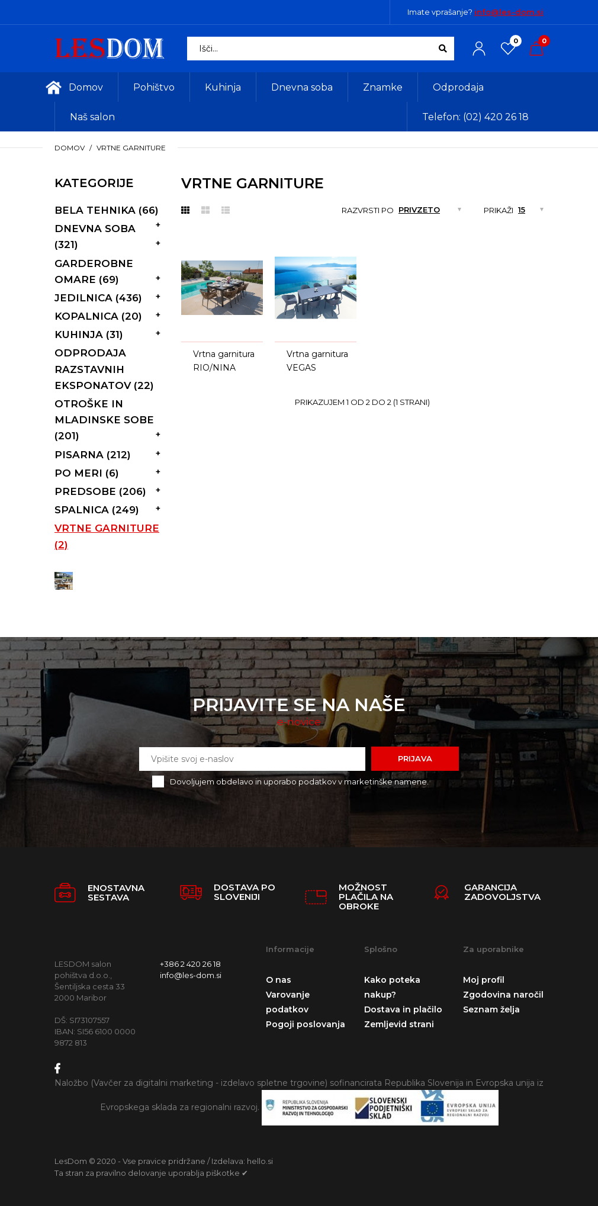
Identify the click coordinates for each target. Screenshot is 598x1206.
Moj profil (483, 980)
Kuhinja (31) (88, 334)
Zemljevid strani (399, 1024)
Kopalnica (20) (98, 316)
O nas (278, 980)
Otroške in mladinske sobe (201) (104, 420)
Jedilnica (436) (98, 298)
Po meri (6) (86, 473)
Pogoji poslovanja (305, 1024)
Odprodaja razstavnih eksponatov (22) (104, 369)
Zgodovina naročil (503, 994)
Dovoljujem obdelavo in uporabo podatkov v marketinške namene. (299, 781)
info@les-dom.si (509, 12)
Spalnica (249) (96, 510)
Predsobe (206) (100, 491)
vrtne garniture (131, 147)
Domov (69, 147)
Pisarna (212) (92, 455)
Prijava (415, 758)
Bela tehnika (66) (106, 210)
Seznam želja (491, 1009)
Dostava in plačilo (403, 1009)
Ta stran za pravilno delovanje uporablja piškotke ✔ (151, 1173)
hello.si (260, 1161)
